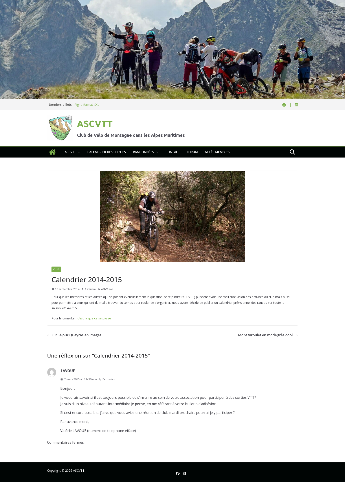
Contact (172, 152)
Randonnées (143, 152)
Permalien (107, 379)
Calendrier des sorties (106, 152)
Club (56, 269)
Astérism (90, 289)
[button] (78, 152)
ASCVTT (95, 124)
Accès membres (217, 152)
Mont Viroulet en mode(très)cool (268, 335)
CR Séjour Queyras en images (74, 335)
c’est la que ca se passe (94, 318)
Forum (192, 152)
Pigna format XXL (86, 104)
